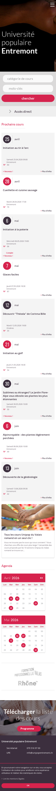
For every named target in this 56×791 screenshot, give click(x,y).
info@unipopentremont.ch (40, 752)
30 (36, 650)
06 (17, 636)
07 (23, 636)
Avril (11, 578)
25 (36, 603)
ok (28, 785)
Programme (27, 728)
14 (11, 598)
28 (11, 608)
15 (17, 598)
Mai (11, 620)
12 (11, 640)
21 (23, 645)
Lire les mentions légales (13, 779)
